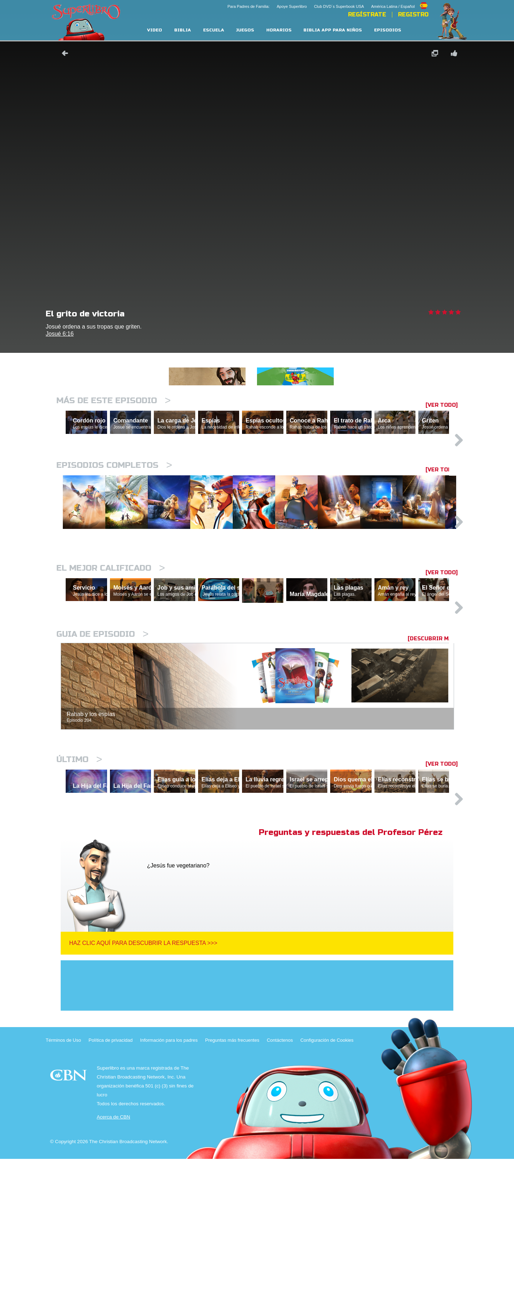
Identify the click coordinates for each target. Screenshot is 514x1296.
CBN (69, 1214)
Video (154, 30)
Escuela (213, 30)
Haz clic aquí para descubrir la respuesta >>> (143, 1080)
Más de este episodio (113, 400)
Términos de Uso (63, 1177)
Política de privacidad (111, 1177)
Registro (413, 14)
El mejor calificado (110, 640)
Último (79, 865)
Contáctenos (280, 1177)
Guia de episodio (102, 740)
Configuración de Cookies (326, 1177)
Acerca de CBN (113, 1254)
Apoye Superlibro (292, 6)
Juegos (245, 30)
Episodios (387, 30)
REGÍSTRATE (367, 14)
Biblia (182, 30)
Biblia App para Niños (332, 30)
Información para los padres (169, 1177)
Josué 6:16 (60, 334)
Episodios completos (114, 496)
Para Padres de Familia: (248, 6)
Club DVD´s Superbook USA (339, 6)
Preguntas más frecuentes (232, 1177)
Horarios (279, 30)
